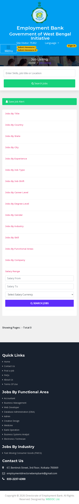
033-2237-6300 (16, 479)
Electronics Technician (15, 438)
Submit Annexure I (26, 47)
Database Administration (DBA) (19, 411)
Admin (7, 416)
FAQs (6, 375)
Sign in (71, 45)
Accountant (9, 398)
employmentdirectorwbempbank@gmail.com (32, 473)
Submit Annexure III (27, 50)
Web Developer (11, 407)
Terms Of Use (11, 384)
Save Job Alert (14, 101)
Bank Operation (11, 429)
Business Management (15, 402)
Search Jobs (40, 83)
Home (32, 63)
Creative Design (11, 420)
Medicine (8, 425)
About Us (8, 379)
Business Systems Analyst (16, 434)
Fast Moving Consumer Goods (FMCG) (23, 453)
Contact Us (9, 366)
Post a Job (9, 370)
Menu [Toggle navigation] (8, 49)
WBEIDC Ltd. (53, 499)
